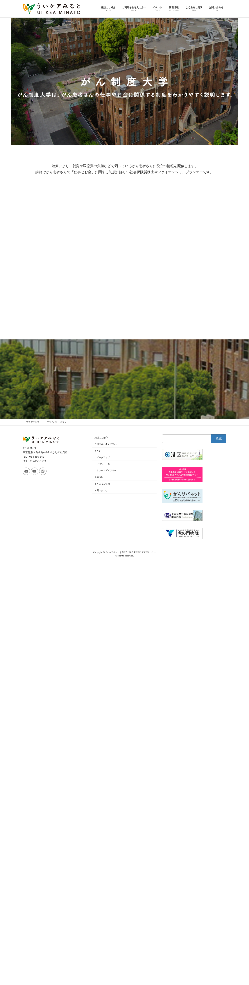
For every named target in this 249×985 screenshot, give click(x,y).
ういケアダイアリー (107, 470)
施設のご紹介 (101, 437)
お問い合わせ (101, 490)
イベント (98, 450)
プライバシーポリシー (58, 422)
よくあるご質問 (102, 483)
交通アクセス (32, 422)
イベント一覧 (103, 464)
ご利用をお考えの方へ (105, 444)
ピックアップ (103, 457)
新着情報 (98, 477)
